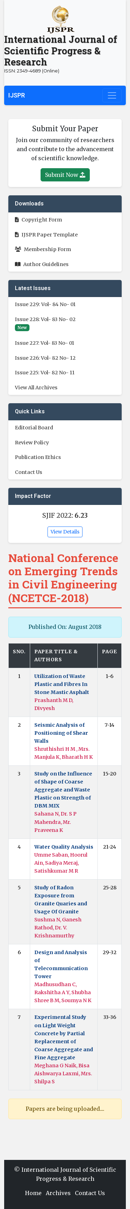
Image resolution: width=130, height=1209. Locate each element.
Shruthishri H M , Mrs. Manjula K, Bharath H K (63, 753)
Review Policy (32, 442)
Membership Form (43, 249)
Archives (58, 1193)
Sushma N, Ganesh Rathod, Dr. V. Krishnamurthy (57, 927)
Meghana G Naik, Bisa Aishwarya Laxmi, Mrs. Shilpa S (63, 1073)
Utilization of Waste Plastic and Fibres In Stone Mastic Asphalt (61, 684)
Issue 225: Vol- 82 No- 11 (45, 372)
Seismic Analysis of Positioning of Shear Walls (61, 733)
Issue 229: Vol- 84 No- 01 (45, 304)
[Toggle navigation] (112, 95)
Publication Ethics (38, 457)
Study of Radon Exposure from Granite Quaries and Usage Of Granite (60, 899)
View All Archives (36, 387)
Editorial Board (34, 427)
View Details (65, 532)
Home (33, 1193)
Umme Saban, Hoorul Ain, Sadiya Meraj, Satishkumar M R (60, 863)
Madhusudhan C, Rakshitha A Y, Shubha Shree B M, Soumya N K (63, 992)
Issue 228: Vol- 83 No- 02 (45, 319)
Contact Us (28, 472)
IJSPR (16, 95)
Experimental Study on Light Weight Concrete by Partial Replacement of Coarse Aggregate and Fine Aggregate (63, 1037)
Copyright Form (38, 220)
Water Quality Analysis (63, 847)
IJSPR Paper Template (46, 235)
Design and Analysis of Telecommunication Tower (61, 964)
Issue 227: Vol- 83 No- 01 (44, 343)
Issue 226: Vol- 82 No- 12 (45, 358)
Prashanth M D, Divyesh (53, 704)
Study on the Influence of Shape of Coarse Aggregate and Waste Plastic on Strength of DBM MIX (63, 790)
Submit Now (65, 174)
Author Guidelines (42, 264)
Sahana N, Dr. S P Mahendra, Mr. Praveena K (55, 822)
